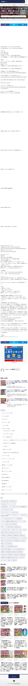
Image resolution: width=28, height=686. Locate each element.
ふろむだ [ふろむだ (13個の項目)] (3, 509)
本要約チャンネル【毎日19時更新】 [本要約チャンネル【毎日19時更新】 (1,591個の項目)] (9, 546)
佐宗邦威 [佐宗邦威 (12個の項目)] (3, 535)
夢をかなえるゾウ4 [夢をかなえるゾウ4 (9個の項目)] (5, 538)
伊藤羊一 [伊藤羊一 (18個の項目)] (3, 532)
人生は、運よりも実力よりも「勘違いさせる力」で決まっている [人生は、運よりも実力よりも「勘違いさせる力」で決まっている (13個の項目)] (13, 529)
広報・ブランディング (6, 471)
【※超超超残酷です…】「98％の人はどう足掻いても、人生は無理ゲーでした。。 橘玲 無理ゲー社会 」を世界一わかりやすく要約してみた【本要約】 (17, 582)
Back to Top (14, 676)
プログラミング (4, 428)
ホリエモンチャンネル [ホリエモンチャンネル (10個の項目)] (20, 521)
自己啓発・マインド (5, 486)
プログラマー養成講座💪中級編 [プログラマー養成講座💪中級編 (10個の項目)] (7, 521)
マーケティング (3, 4)
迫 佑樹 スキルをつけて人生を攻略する (10, 452)
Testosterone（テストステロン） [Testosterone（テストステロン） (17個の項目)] (8, 503)
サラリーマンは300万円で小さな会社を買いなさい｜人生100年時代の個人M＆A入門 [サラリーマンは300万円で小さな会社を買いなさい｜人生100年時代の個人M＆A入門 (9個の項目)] (14, 515)
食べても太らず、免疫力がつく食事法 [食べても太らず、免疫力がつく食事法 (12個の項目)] (9, 560)
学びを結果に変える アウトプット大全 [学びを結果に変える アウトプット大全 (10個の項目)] (18, 538)
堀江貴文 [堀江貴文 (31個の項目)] (22, 535)
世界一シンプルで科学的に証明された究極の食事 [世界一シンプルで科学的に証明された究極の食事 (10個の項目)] (11, 526)
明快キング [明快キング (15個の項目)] (4, 543)
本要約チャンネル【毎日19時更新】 (19, 16)
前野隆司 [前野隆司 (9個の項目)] (16, 535)
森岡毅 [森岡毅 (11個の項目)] (3, 551)
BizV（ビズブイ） (17, 683)
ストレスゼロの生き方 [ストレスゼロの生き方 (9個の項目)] (5, 518)
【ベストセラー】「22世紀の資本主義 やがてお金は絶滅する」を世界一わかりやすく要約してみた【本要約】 (17, 400)
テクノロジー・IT (5, 422)
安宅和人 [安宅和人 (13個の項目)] (10, 540)
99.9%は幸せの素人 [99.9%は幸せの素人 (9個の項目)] (5, 501)
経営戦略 (3, 483)
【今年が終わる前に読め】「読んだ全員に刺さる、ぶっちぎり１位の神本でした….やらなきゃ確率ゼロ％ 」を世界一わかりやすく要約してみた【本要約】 (17, 588)
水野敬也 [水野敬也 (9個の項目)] (20, 551)
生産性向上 (14, 4)
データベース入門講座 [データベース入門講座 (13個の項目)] (17, 518)
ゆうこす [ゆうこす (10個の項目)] (10, 509)
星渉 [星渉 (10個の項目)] (10, 543)
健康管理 (25, 4)
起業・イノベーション (6, 489)
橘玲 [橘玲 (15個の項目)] (15, 551)
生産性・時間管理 (5, 477)
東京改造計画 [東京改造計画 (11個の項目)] (20, 549)
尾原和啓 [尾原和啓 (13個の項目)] (17, 540)
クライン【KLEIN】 (6, 436)
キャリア (9, 4)
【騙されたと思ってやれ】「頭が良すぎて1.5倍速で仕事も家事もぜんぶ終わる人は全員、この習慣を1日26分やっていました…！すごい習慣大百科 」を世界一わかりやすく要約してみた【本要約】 (7, 666)
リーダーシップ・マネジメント (7, 458)
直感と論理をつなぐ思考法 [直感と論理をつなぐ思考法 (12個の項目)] (13, 554)
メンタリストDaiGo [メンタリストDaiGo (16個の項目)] (5, 524)
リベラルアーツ (4, 461)
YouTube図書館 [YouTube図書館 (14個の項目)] (22, 506)
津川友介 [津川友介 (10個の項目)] (3, 554)
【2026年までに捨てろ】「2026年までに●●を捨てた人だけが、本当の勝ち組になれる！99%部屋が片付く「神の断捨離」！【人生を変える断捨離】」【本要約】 (17, 575)
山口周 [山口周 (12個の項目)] (23, 540)
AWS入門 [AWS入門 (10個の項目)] (13, 501)
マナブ (4, 446)
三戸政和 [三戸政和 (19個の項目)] (14, 524)
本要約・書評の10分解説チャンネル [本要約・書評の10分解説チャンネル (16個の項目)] (8, 549)
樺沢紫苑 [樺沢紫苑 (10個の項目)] (9, 551)
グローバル (9, 16)
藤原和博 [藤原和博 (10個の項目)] (3, 557)
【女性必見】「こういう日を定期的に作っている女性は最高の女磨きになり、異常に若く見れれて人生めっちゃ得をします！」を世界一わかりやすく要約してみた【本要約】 (20, 666)
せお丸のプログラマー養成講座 (8, 443)
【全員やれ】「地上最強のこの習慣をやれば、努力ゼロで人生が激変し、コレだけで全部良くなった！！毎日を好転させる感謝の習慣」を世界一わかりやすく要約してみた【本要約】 (7, 621)
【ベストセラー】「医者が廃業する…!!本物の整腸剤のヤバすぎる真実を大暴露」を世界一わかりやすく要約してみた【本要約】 (17, 382)
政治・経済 (4, 474)
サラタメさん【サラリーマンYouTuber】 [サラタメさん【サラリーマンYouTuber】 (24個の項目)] (9, 512)
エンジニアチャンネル (7, 433)
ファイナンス (20, 4)
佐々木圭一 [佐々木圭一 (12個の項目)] (18, 532)
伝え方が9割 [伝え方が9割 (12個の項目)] (11, 532)
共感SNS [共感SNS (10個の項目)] (10, 535)
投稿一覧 (17, 369)
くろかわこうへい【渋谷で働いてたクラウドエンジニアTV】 (14, 440)
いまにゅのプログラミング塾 (8, 430)
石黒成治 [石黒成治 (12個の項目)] (22, 554)
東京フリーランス (6, 449)
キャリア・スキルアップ (6, 412)
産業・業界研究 (4, 480)
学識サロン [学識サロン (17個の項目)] (4, 540)
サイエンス (4, 419)
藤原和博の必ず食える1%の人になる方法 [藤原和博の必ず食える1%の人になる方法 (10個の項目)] (16, 557)
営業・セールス (4, 468)
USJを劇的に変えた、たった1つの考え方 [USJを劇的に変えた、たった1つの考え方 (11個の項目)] (9, 506)
